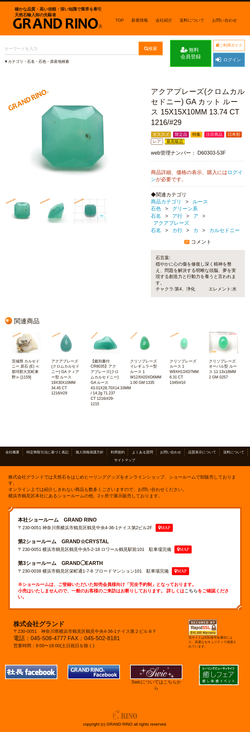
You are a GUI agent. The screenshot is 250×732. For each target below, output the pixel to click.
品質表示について (202, 452)
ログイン (228, 59)
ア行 (177, 216)
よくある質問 (142, 452)
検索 (150, 48)
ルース (200, 201)
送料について (192, 20)
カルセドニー (224, 230)
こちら (191, 590)
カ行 (177, 230)
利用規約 (118, 452)
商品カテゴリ (166, 201)
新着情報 (139, 20)
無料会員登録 (190, 53)
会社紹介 (164, 20)
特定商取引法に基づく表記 (47, 452)
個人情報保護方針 (90, 452)
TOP (119, 20)
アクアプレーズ (171, 223)
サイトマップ (124, 460)
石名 (156, 216)
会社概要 (12, 452)
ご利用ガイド (229, 45)
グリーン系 (185, 209)
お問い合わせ (224, 20)
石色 (156, 209)
